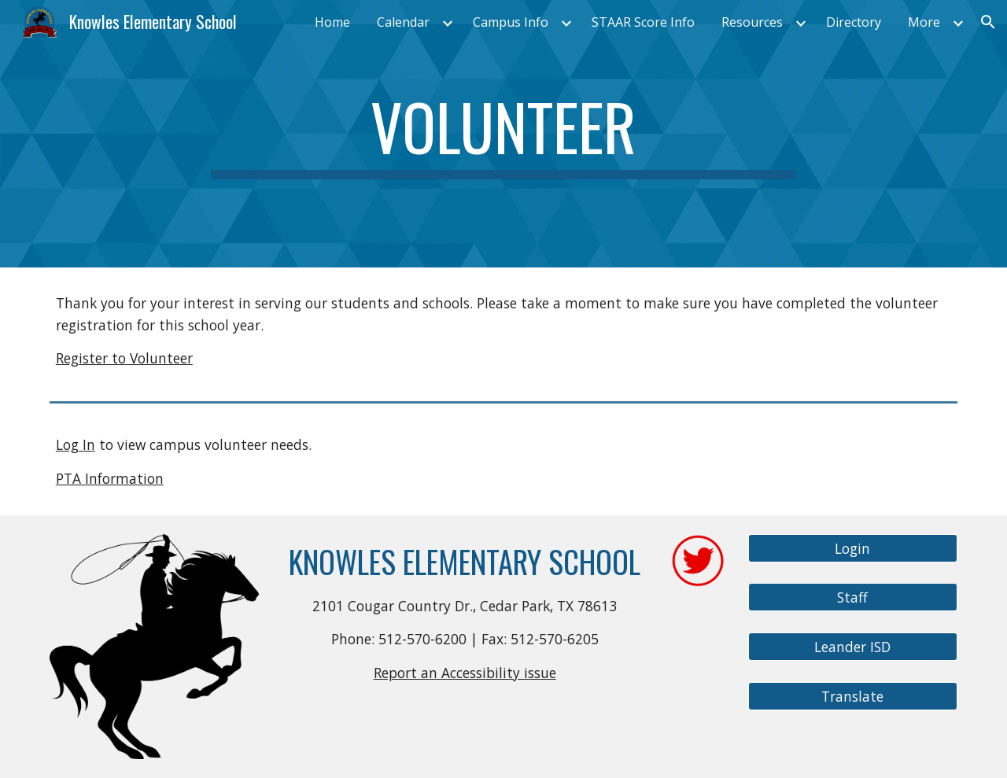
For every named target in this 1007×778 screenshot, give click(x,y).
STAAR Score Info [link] (643, 22)
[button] (988, 22)
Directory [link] (853, 22)
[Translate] (853, 695)
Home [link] (332, 22)
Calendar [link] (403, 22)
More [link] (924, 22)
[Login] (853, 547)
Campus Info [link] (510, 22)
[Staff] (853, 597)
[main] (503, 134)
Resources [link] (752, 22)
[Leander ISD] (853, 647)
